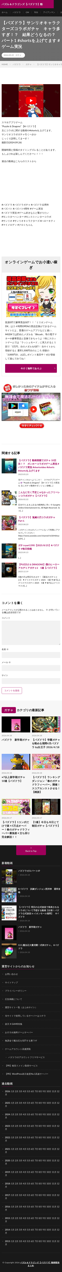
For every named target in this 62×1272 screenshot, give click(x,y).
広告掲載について (13, 999)
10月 (48, 1103)
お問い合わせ (11, 974)
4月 (24, 1091)
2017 (7, 1195)
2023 (7, 1126)
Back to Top (31, 851)
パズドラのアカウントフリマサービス (26, 1057)
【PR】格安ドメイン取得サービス (21, 1065)
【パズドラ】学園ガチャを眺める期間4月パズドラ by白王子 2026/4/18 (46, 743)
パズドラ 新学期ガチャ (16, 739)
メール (6, 662)
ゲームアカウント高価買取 (18, 1049)
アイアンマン (49, 12)
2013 (7, 1241)
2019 (7, 1172)
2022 (7, 1137)
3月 (20, 1091)
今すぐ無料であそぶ (31, 368)
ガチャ (18, 55)
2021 (7, 1149)
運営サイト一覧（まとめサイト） (21, 1007)
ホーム (5, 12)
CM (27, 12)
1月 (13, 1091)
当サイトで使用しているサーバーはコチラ (25, 1015)
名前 (5, 649)
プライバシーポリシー (15, 990)
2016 (7, 1206)
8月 (40, 1103)
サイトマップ (11, 982)
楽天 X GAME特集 (13, 1024)
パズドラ (17, 12)
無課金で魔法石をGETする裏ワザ (21, 1040)
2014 (7, 1229)
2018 (7, 1183)
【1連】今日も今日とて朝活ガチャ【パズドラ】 (46, 824)
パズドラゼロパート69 (29, 870)
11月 (54, 1103)
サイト (5, 675)
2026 (7, 1091)
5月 (28, 1103)
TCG (36, 12)
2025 (7, 1103)
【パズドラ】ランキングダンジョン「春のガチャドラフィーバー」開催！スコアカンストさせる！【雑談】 (46, 784)
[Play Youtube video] (31, 100)
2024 (7, 1114)
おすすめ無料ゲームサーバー (19, 1032)
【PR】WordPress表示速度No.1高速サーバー (26, 1074)
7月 (36, 1103)
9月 (44, 1103)
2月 (17, 1091)
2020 (7, 1160)
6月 (32, 1103)
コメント (6, 618)
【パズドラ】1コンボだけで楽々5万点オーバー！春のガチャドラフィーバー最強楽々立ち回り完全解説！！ (16, 829)
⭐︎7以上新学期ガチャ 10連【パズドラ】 (15, 779)
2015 (7, 1218)
